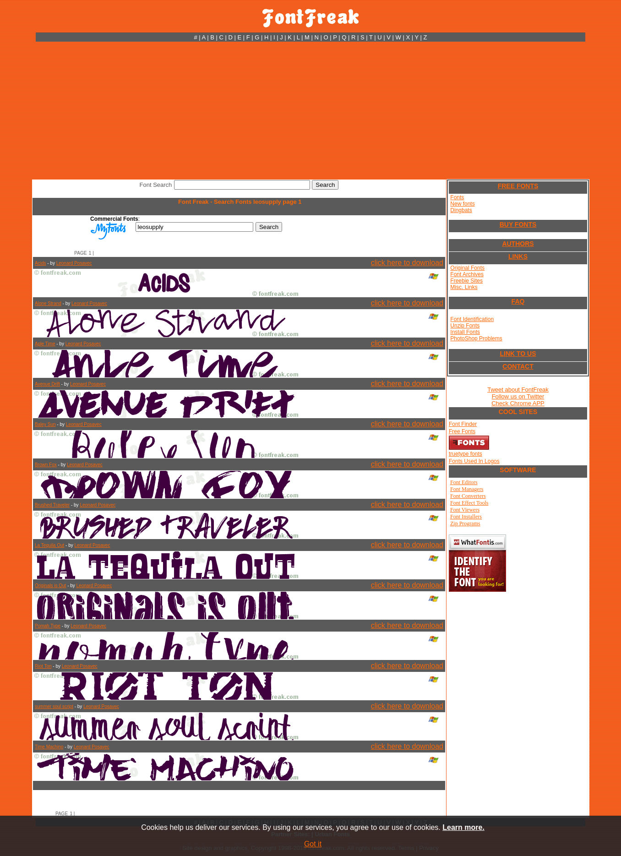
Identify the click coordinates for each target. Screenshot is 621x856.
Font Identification (472, 319)
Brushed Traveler (52, 504)
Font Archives (467, 274)
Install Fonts (465, 332)
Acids (40, 263)
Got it (312, 844)
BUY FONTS (518, 224)
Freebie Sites (466, 281)
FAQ (518, 301)
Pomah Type (47, 625)
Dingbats (461, 210)
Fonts (457, 197)
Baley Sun (45, 424)
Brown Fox (46, 464)
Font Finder (463, 424)
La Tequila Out (49, 545)
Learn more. (463, 827)
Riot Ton (43, 666)
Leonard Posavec (74, 263)
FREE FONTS (518, 186)
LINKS (518, 256)
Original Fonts (467, 268)
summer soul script (54, 706)
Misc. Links (463, 287)
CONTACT (517, 366)
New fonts (462, 204)
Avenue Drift (47, 384)
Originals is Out (50, 585)
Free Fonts (462, 431)
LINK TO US (518, 353)
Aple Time (45, 343)
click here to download (407, 263)
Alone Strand (48, 303)
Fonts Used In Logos (474, 461)
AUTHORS (518, 243)
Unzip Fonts (464, 325)
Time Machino (49, 746)
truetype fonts (465, 454)
